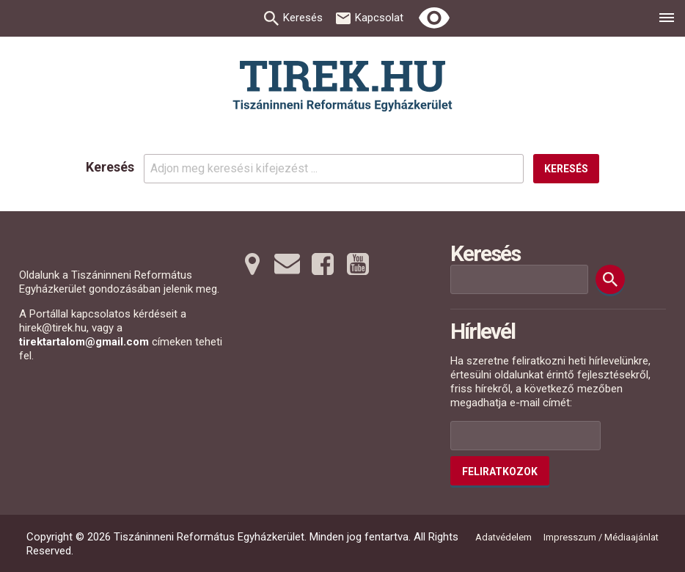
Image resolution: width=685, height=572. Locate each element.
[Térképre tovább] (252, 264)
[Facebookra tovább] (322, 264)
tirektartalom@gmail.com (84, 341)
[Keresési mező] (519, 279)
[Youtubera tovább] (358, 264)
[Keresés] (610, 279)
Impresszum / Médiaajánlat (601, 537)
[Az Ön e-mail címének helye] (525, 435)
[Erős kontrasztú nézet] (434, 18)
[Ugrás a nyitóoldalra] (342, 86)
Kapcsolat (379, 17)
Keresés (303, 17)
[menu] (666, 19)
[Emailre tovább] (287, 264)
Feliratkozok (500, 471)
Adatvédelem (503, 537)
